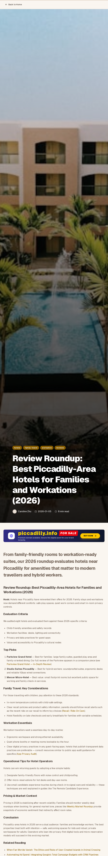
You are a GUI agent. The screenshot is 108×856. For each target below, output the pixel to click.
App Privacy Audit (26, 753)
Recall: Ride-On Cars (73, 710)
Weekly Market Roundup (80, 806)
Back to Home (13, 4)
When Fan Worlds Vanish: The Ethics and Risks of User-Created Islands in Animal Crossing (53, 849)
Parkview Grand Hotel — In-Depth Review (29, 664)
